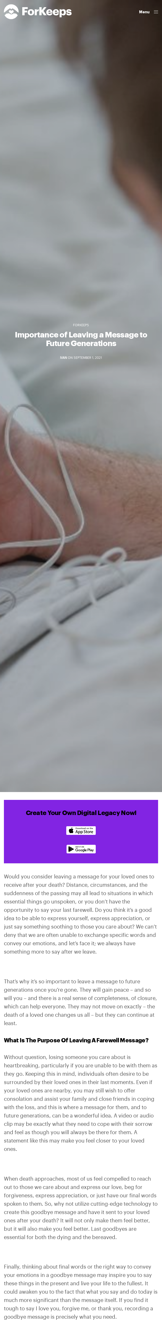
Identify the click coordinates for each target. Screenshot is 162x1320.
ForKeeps (81, 325)
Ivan (63, 357)
